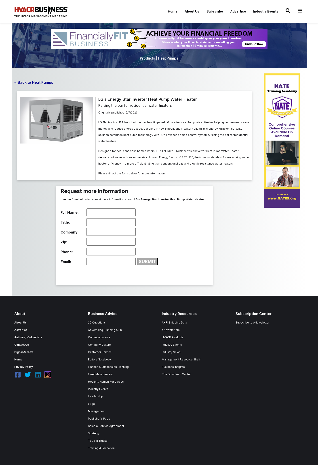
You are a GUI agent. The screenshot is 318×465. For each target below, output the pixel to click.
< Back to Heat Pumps (33, 82)
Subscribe (214, 11)
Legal (91, 403)
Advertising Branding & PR (105, 330)
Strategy (93, 433)
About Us (192, 11)
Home (172, 11)
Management (96, 411)
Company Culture (99, 344)
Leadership (95, 396)
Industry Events (265, 11)
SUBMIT (147, 261)
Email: (66, 261)
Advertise (238, 11)
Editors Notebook (99, 359)
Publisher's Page (99, 418)
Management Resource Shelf (181, 359)
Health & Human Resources (106, 381)
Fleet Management (100, 374)
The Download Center (176, 374)
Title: (65, 222)
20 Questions (97, 322)
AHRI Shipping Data (174, 322)
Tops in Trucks (97, 440)
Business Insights (173, 367)
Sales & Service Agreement (106, 426)
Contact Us (21, 344)
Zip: (64, 242)
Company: (70, 232)
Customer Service (100, 352)
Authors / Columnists (28, 337)
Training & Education (101, 448)
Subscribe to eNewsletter (252, 322)
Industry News (171, 352)
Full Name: (70, 212)
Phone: (67, 252)
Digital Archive (24, 352)
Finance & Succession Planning (108, 367)
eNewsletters (171, 330)
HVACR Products (172, 337)
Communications (99, 337)
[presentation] (94, 274)
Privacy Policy (23, 367)
